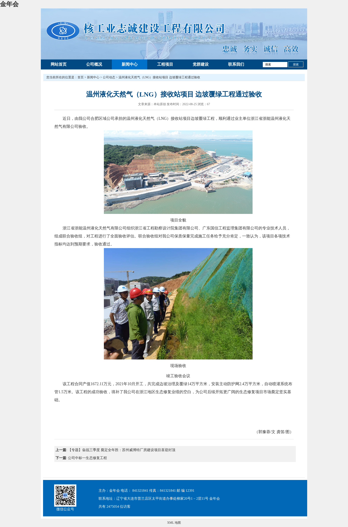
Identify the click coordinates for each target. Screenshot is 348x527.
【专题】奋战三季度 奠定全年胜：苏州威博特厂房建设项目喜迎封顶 (121, 450)
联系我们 (236, 64)
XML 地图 (174, 522)
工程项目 (165, 64)
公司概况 (94, 64)
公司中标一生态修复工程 (87, 458)
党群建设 (201, 64)
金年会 (9, 4)
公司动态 (109, 77)
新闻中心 (130, 64)
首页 (80, 77)
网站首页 (59, 64)
